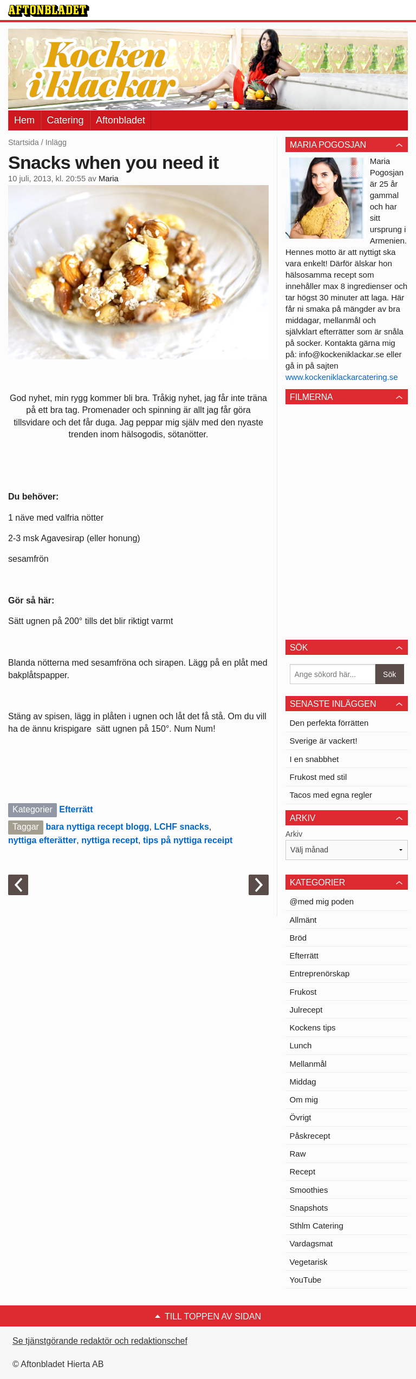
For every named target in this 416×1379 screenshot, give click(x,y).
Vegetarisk (309, 1261)
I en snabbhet (314, 759)
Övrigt (300, 1117)
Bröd (298, 937)
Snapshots (309, 1207)
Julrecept (306, 1009)
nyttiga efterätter (42, 840)
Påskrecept (310, 1135)
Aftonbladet (120, 120)
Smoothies (309, 1189)
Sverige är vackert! (324, 740)
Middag (303, 1081)
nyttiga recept (109, 840)
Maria (109, 178)
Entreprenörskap (320, 973)
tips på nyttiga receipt (187, 840)
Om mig (304, 1099)
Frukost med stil (318, 777)
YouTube (306, 1279)
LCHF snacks (181, 826)
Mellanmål (308, 1063)
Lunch (301, 1045)
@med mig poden (322, 901)
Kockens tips (313, 1027)
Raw (298, 1153)
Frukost (303, 991)
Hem (24, 120)
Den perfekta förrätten (329, 722)
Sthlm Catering (316, 1225)
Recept (303, 1171)
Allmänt (303, 919)
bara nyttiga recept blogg (97, 826)
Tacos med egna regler (331, 794)
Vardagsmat (311, 1243)
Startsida (23, 142)
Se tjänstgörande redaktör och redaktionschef (99, 1340)
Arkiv (293, 834)
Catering (65, 120)
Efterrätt (76, 809)
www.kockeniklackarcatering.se (341, 377)
